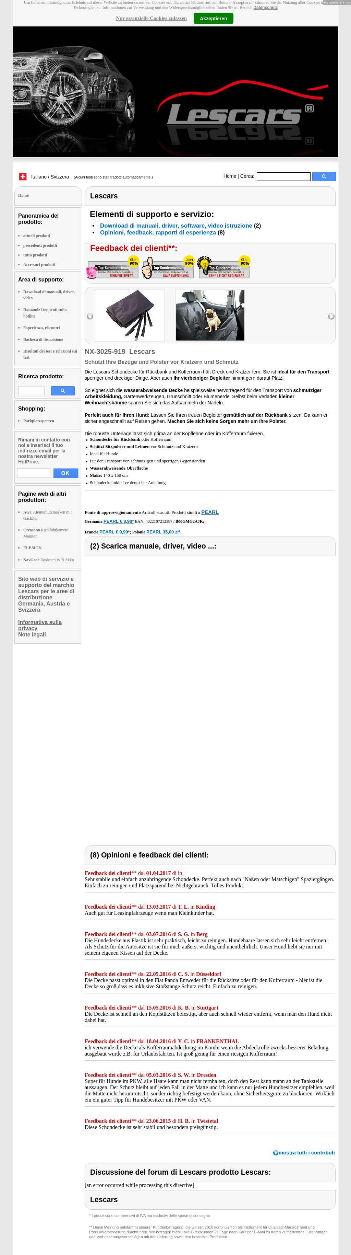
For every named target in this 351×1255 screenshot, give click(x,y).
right (331, 316)
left (90, 316)
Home (229, 176)
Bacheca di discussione (43, 339)
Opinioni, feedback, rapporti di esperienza (158, 232)
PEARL (210, 512)
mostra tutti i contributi (307, 1152)
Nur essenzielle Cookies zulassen (151, 18)
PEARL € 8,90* (119, 521)
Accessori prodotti (39, 264)
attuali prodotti (36, 235)
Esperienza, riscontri (41, 327)
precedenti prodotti (40, 245)
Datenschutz (265, 7)
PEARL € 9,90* (114, 531)
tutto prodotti (35, 255)
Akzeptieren (213, 18)
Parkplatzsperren (38, 420)
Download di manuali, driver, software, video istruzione (176, 225)
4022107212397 (159, 521)
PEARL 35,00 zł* (163, 531)
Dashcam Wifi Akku (48, 559)
